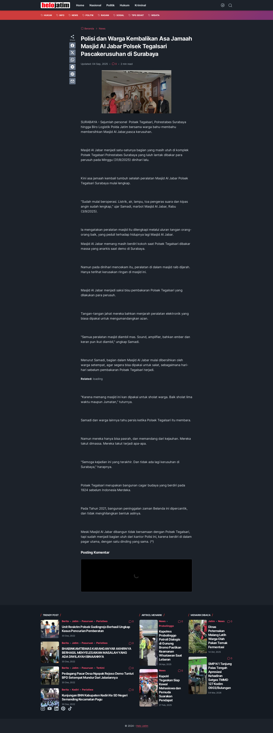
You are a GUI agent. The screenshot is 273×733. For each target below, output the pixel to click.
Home (80, 5)
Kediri (75, 689)
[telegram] (72, 67)
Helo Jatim (142, 725)
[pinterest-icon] (63, 709)
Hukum (125, 5)
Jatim (75, 621)
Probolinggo (166, 625)
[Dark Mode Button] (223, 5)
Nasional (95, 5)
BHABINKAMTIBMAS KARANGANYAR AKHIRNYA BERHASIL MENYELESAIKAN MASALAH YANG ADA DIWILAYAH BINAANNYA (96, 652)
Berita (65, 621)
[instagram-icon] (43, 709)
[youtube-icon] (50, 709)
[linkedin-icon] (56, 709)
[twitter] (72, 52)
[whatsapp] (72, 60)
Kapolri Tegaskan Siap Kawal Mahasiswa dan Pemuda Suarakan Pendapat (170, 688)
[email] (72, 81)
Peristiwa (101, 621)
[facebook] (72, 45)
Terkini (100, 667)
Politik (110, 5)
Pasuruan (87, 621)
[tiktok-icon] (70, 709)
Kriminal (140, 5)
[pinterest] (72, 74)
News (162, 621)
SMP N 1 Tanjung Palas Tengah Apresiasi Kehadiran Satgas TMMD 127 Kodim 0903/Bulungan (220, 676)
